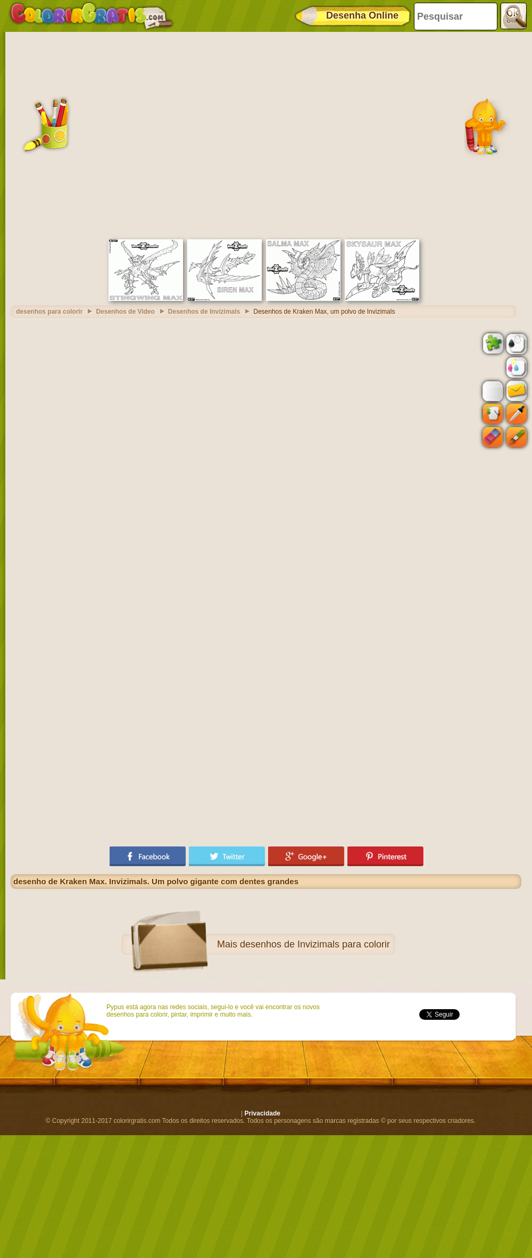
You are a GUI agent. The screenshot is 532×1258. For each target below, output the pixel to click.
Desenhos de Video (125, 311)
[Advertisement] (105, 134)
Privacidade (262, 1113)
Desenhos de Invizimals (204, 311)
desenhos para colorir (49, 311)
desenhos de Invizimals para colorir (315, 944)
